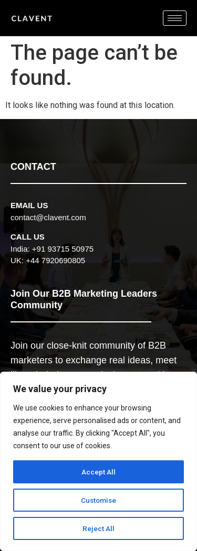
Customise (98, 500)
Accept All (98, 472)
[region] (98, 461)
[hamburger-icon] (174, 18)
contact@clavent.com (48, 217)
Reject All (98, 528)
